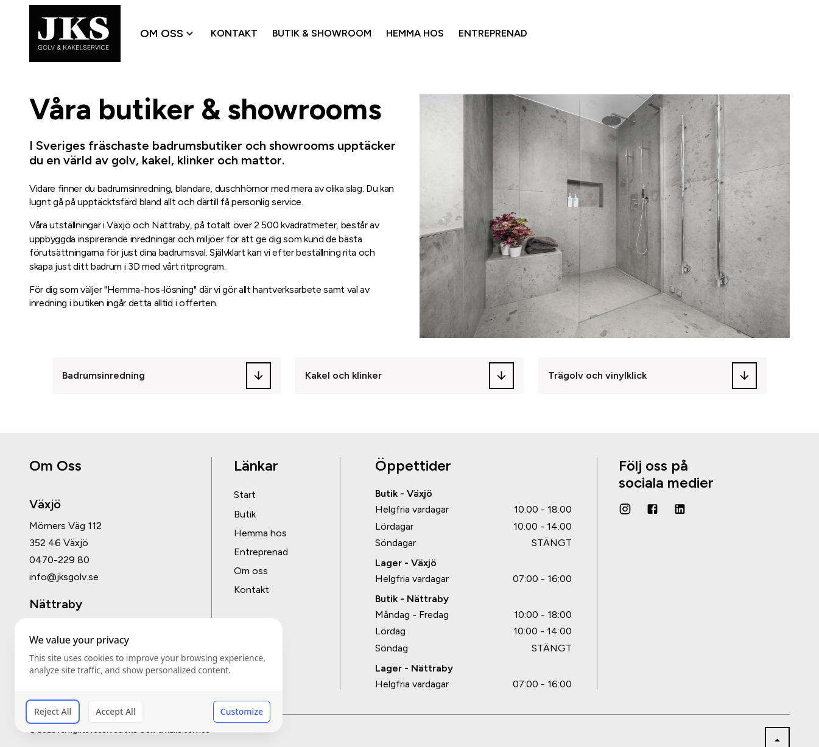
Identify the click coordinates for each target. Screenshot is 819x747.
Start (245, 494)
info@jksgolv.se (64, 577)
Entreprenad (261, 552)
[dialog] (149, 675)
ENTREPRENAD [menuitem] (493, 33)
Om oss (251, 571)
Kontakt (251, 589)
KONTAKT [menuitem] (234, 33)
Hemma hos (260, 533)
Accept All (115, 711)
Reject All (52, 711)
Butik (245, 514)
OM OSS (168, 33)
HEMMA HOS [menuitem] (415, 33)
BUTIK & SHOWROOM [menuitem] (321, 33)
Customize (241, 711)
